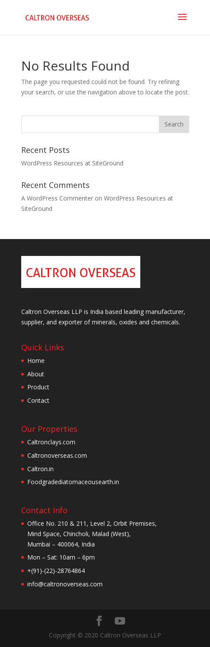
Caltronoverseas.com (57, 455)
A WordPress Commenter (57, 198)
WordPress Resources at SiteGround (72, 163)
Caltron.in (40, 469)
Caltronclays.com (51, 442)
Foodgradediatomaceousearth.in (73, 482)
